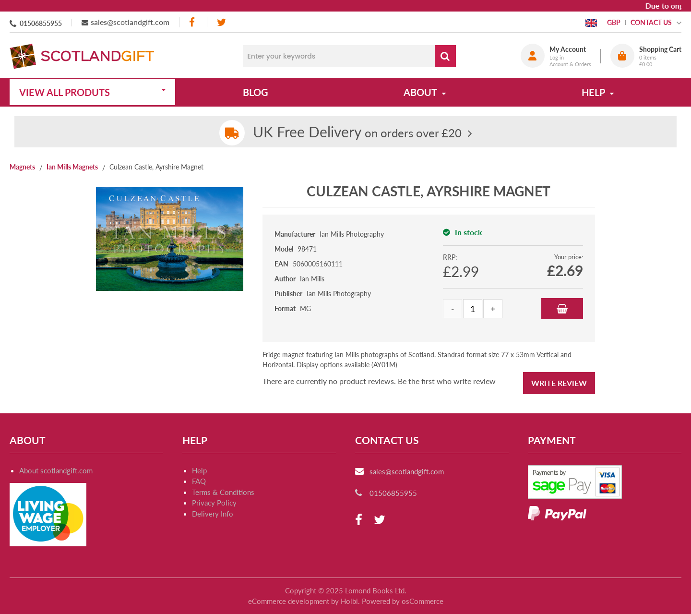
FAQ (199, 481)
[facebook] (193, 22)
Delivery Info (212, 513)
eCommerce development (288, 601)
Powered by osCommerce (402, 601)
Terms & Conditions (223, 492)
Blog (255, 92)
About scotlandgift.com (56, 470)
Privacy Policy (214, 502)
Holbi (349, 601)
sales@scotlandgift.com (130, 21)
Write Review (559, 382)
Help (199, 470)
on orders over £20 (357, 133)
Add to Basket (562, 308)
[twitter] (221, 22)
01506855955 (41, 23)
